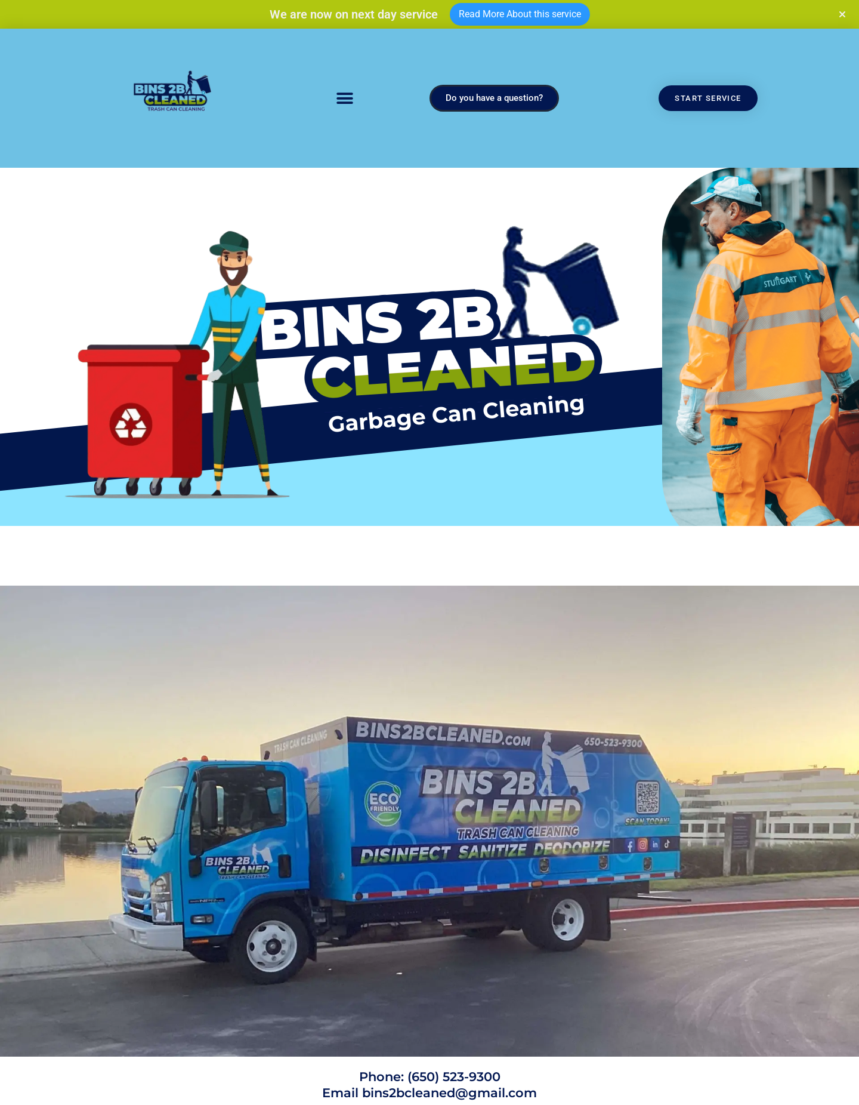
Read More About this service (520, 14)
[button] (344, 98)
